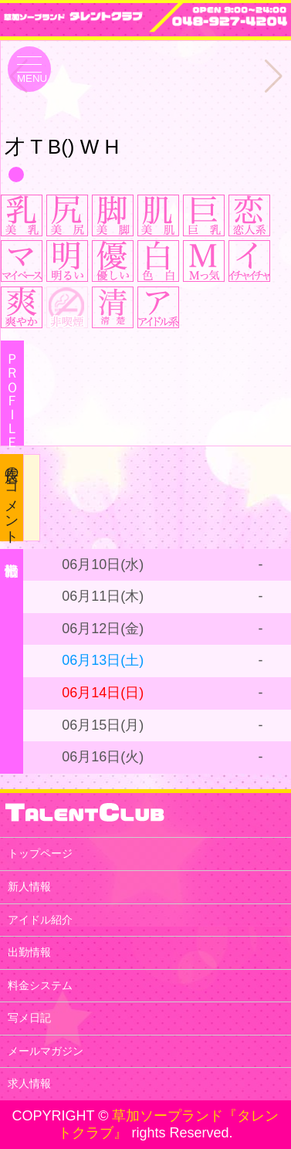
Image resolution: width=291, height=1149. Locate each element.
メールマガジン (45, 1051)
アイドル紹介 (40, 919)
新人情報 (29, 886)
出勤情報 (29, 952)
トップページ (40, 853)
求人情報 (29, 1083)
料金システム (40, 985)
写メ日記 (29, 1018)
